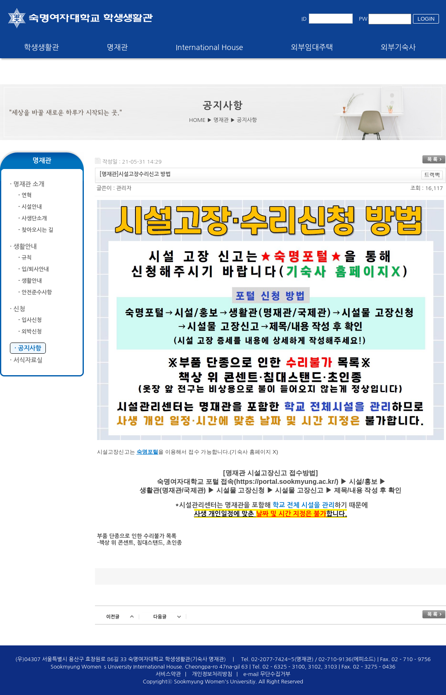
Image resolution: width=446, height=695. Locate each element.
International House (209, 47)
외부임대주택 (312, 47)
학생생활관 (41, 47)
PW (363, 18)
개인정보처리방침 (212, 674)
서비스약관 (168, 674)
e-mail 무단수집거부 (266, 674)
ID (304, 18)
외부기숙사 (398, 47)
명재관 (117, 47)
